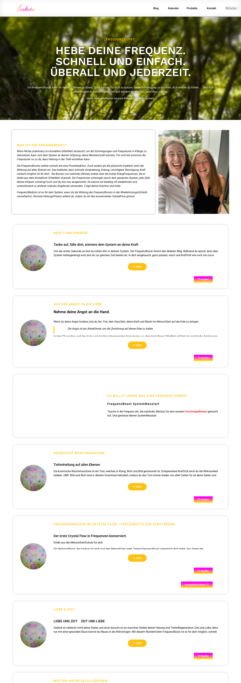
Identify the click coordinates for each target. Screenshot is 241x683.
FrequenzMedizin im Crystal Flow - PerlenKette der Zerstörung (114, 524)
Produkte (193, 8)
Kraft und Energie (71, 233)
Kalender (173, 8)
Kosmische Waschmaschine (79, 453)
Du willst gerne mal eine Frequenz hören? (147, 396)
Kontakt (212, 8)
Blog (156, 8)
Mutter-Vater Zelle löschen (81, 680)
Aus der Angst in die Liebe (78, 304)
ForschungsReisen (196, 411)
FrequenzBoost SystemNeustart (133, 404)
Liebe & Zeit (64, 609)
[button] (137, 266)
